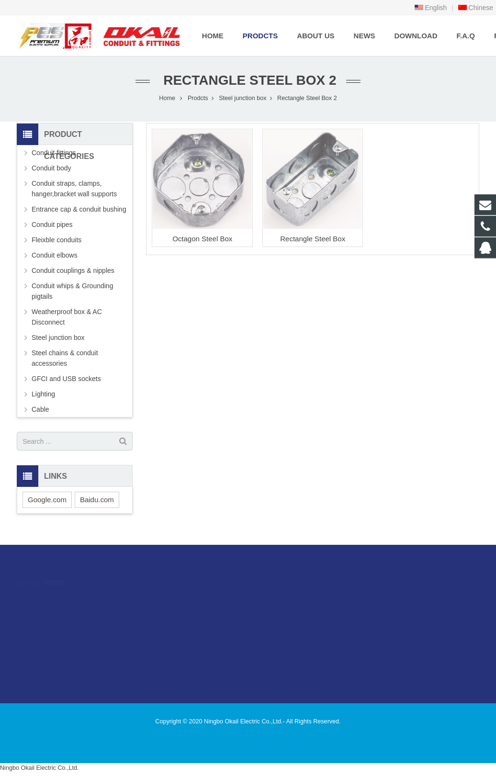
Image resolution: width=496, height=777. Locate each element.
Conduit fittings (54, 153)
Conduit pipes (52, 224)
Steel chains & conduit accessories (65, 358)
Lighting (43, 394)
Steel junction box (242, 98)
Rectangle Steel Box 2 (247, 80)
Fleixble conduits (56, 240)
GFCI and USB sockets (66, 379)
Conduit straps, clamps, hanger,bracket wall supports (74, 189)
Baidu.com (97, 499)
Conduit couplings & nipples (73, 270)
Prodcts (198, 98)
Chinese (475, 7)
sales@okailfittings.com (297, 628)
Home (167, 98)
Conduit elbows (55, 255)
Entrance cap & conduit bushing (79, 209)
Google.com (47, 499)
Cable (40, 409)
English (431, 7)
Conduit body (51, 168)
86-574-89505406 (288, 614)
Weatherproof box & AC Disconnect (67, 317)
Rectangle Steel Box (312, 239)
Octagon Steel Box (202, 239)
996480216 (281, 600)
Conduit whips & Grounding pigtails (72, 291)
